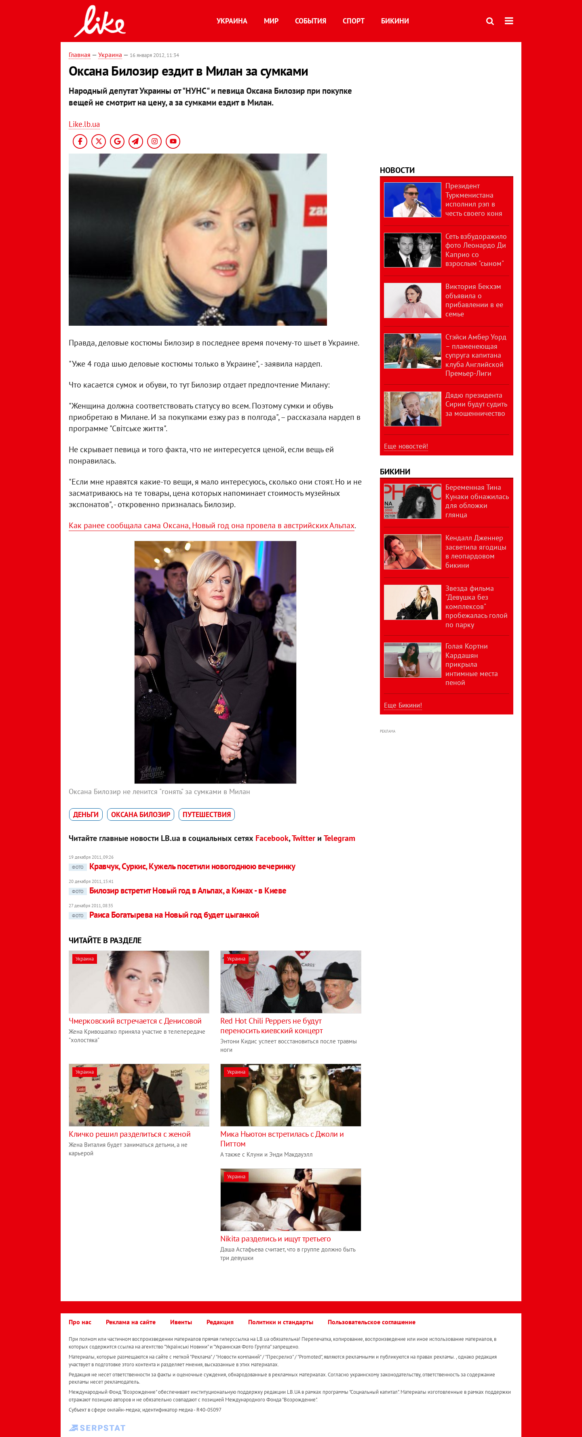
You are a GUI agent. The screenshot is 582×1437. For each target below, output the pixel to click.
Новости (397, 170)
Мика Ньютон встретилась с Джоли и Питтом (282, 1139)
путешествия (207, 814)
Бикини (395, 20)
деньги (86, 814)
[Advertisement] (137, 1224)
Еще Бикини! (403, 705)
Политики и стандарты (280, 1322)
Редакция (220, 1322)
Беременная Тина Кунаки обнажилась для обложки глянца (476, 501)
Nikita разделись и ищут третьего (275, 1238)
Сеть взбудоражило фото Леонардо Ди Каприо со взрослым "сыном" (476, 250)
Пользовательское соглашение (371, 1322)
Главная (80, 55)
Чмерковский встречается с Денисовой (135, 1021)
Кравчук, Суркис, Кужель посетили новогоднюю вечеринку (182, 866)
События (310, 20)
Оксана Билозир (140, 814)
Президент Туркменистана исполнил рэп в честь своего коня (473, 199)
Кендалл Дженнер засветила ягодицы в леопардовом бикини (475, 551)
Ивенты (181, 1322)
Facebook (272, 838)
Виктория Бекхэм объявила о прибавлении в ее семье (474, 300)
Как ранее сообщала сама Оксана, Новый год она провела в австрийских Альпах (211, 525)
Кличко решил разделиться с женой (129, 1134)
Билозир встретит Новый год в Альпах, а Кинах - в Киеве (178, 890)
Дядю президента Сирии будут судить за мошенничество (476, 404)
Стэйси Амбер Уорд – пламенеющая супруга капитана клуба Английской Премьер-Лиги (475, 355)
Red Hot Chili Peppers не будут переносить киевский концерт (271, 1026)
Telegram (339, 838)
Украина (232, 20)
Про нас (80, 1322)
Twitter (303, 838)
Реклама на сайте (131, 1322)
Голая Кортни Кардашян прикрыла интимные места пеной (471, 664)
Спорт (354, 20)
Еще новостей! (406, 446)
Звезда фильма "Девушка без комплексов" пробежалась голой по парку (476, 606)
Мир (271, 20)
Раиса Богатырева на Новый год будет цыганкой (164, 914)
